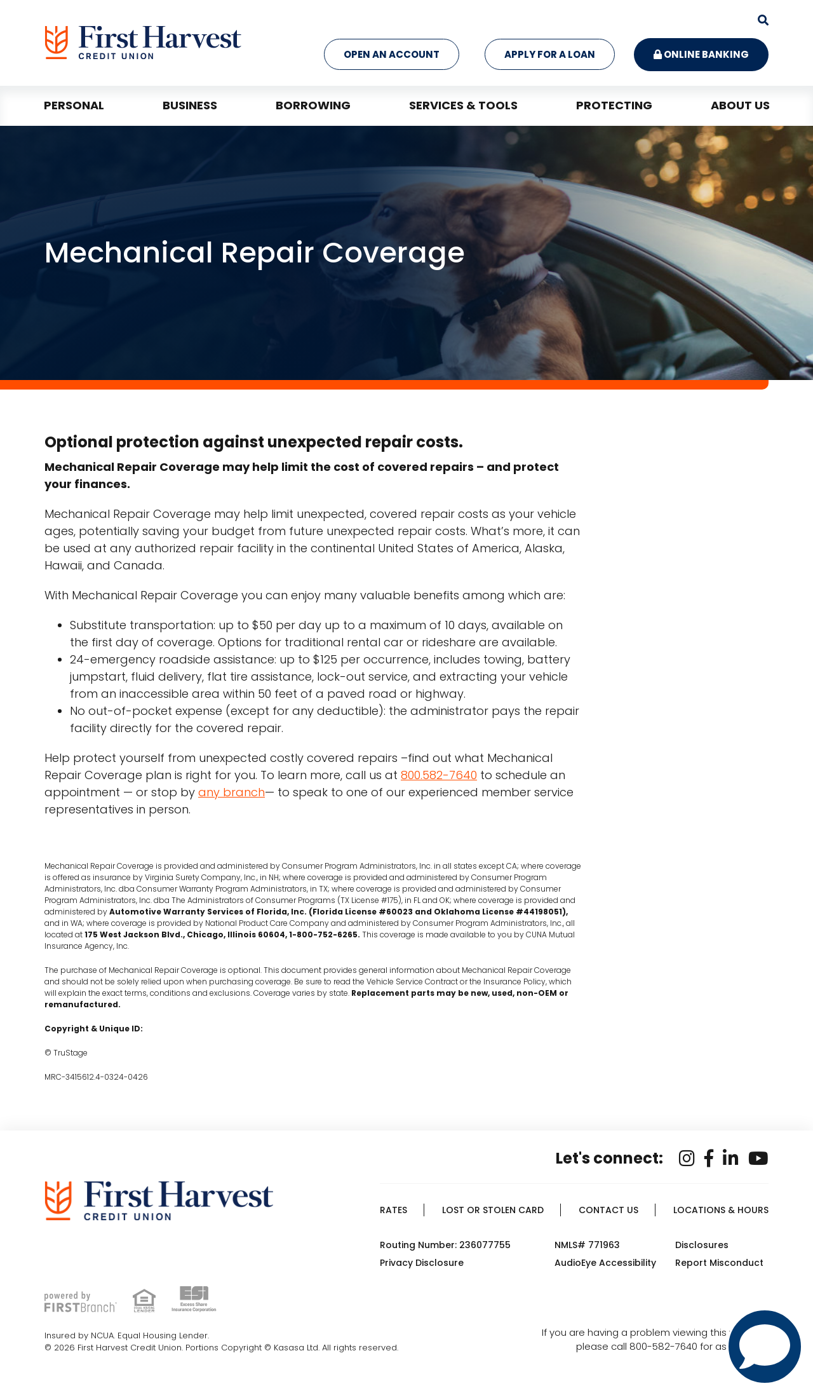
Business (190, 105)
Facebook (708, 1158)
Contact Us (608, 1210)
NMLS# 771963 (587, 1245)
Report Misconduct (719, 1262)
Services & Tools (463, 105)
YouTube (758, 1158)
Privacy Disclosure (422, 1262)
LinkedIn (731, 1158)
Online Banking (701, 54)
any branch (231, 792)
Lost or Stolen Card (493, 1210)
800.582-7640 (439, 775)
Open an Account (392, 54)
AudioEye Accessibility (605, 1262)
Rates (393, 1210)
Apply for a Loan (549, 54)
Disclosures (702, 1245)
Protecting (614, 105)
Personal (74, 105)
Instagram (687, 1158)
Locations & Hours (721, 1210)
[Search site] (763, 20)
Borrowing (313, 105)
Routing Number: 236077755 (445, 1245)
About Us (740, 105)
